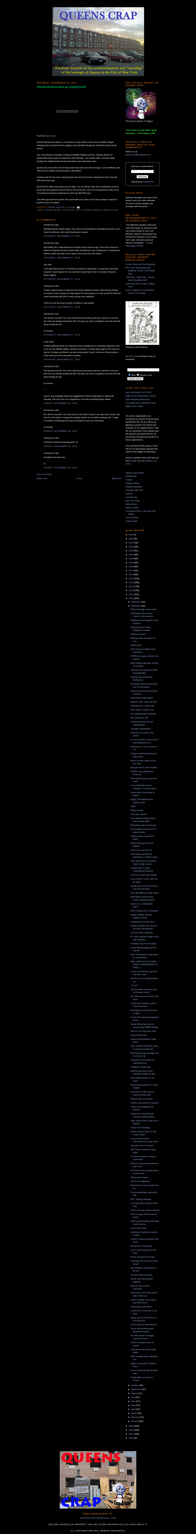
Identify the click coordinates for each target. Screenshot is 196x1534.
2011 (131, 594)
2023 (131, 546)
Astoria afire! (136, 645)
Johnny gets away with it (141, 1306)
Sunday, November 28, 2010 (60, 403)
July (133, 1397)
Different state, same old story (143, 702)
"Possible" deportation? (140, 729)
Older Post (116, 478)
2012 (131, 590)
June (133, 1401)
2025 (131, 539)
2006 (131, 1438)
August (134, 1393)
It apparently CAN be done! (142, 922)
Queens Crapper (56, 207)
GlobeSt (129, 494)
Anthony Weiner (53, 210)
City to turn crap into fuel (141, 850)
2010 (131, 598)
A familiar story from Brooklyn (143, 943)
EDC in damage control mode (143, 609)
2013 (131, 586)
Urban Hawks (132, 521)
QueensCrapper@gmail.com (138, 155)
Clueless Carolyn (137, 634)
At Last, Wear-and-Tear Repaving (140, 264)
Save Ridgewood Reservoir (138, 399)
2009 (131, 1426)
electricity (76, 210)
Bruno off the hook (138, 1035)
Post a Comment (44, 474)
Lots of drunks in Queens (141, 932)
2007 (131, 1434)
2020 (131, 558)
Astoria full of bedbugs (140, 1127)
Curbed (129, 480)
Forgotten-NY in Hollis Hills (142, 706)
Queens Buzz (132, 504)
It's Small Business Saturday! (143, 714)
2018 (131, 566)
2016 (131, 574)
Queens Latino (132, 507)
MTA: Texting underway (140, 1199)
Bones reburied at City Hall (142, 1257)
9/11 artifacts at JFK (139, 718)
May (133, 1405)
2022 (131, 550)
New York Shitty (132, 501)
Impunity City (131, 497)
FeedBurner (148, 182)
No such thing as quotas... (141, 1275)
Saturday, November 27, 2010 (62, 236)
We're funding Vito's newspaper (144, 911)
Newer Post (42, 478)
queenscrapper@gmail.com (98, 1518)
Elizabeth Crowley (92, 210)
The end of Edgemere (140, 1181)
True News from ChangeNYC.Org (140, 403)
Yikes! (133, 806)
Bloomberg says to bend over (143, 825)
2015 (131, 578)
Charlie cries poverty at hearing (144, 1103)
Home (79, 478)
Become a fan (132, 356)
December (136, 602)
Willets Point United (134, 406)
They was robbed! (138, 814)
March (134, 1413)
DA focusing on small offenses (143, 1324)
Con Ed (65, 210)
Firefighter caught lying (140, 1067)
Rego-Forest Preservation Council (141, 396)
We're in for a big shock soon (143, 1031)
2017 (131, 570)
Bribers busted (136, 810)
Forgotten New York (134, 490)
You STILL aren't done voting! (143, 875)
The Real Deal (132, 517)
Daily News (50, 136)
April (133, 1409)
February (135, 1417)
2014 (131, 582)
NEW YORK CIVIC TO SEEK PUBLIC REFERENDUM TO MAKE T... (144, 964)
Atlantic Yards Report (135, 473)
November (136, 606)
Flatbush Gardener (134, 487)
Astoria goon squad (139, 1177)
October (135, 1385)
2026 (131, 535)
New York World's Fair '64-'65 (138, 392)
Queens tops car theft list (141, 1099)
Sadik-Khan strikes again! (141, 698)
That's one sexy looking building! (144, 1210)
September (136, 1389)
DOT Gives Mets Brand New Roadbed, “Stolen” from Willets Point (140, 271)
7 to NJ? (134, 985)
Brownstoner (131, 476)
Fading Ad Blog (132, 483)
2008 (131, 1430)
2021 (131, 554)
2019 (131, 562)
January (135, 1421)
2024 (131, 542)
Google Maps (136, 461)
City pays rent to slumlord (141, 1145)
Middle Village (110, 210)
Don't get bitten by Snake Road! (144, 893)
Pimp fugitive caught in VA (142, 710)
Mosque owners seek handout (143, 767)
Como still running (138, 1228)
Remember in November (141, 1246)
